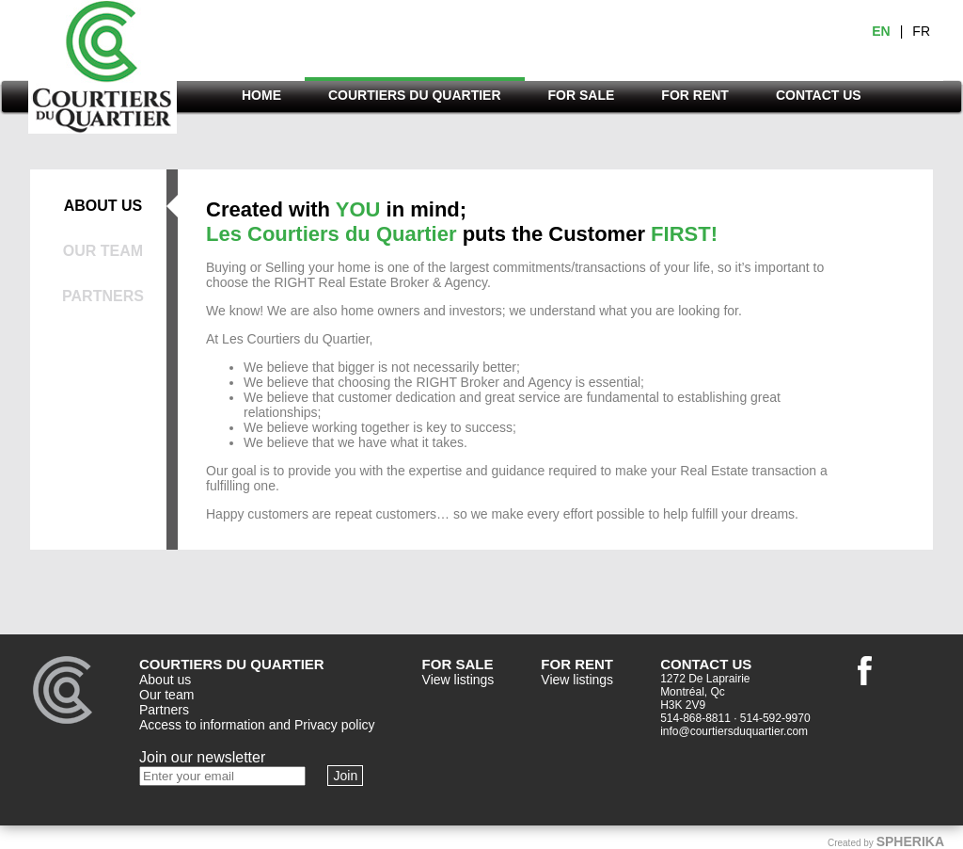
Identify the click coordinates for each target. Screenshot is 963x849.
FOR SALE (581, 95)
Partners (164, 709)
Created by (886, 841)
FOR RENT (695, 95)
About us (165, 679)
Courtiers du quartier (102, 72)
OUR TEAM (103, 251)
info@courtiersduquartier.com (734, 731)
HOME (261, 95)
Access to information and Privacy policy (257, 724)
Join (345, 775)
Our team (166, 694)
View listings (458, 679)
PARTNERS (103, 296)
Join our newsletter (202, 757)
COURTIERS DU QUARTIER (414, 95)
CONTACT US (818, 95)
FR (921, 31)
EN (881, 31)
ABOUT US (103, 206)
